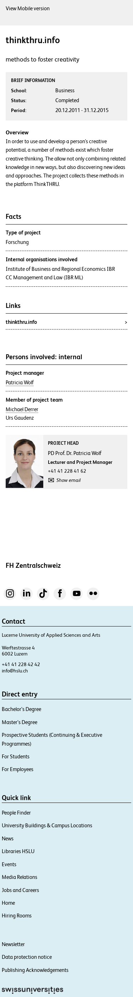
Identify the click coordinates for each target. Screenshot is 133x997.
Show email (68, 480)
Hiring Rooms (17, 916)
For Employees (17, 769)
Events (9, 864)
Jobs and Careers (20, 890)
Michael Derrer (22, 409)
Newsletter (13, 944)
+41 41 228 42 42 (21, 664)
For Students (15, 756)
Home (8, 903)
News (7, 838)
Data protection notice (27, 957)
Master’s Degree (19, 722)
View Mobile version (28, 8)
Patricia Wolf (20, 382)
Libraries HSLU (18, 851)
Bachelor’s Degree (21, 709)
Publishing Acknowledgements (35, 970)
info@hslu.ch (15, 671)
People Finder (16, 813)
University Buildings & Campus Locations (47, 825)
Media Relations (19, 877)
